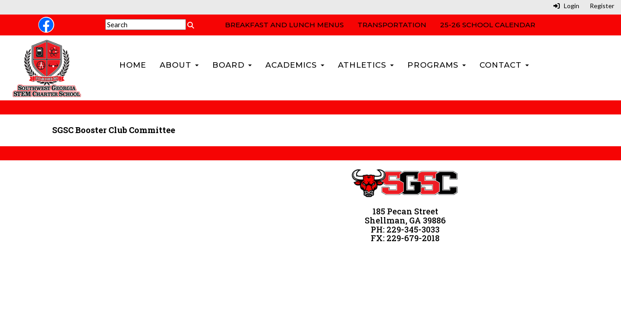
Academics (294, 64)
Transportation (391, 24)
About (179, 64)
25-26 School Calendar (487, 24)
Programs (436, 64)
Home (132, 64)
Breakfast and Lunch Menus (284, 24)
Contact (504, 64)
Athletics (366, 64)
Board (232, 64)
